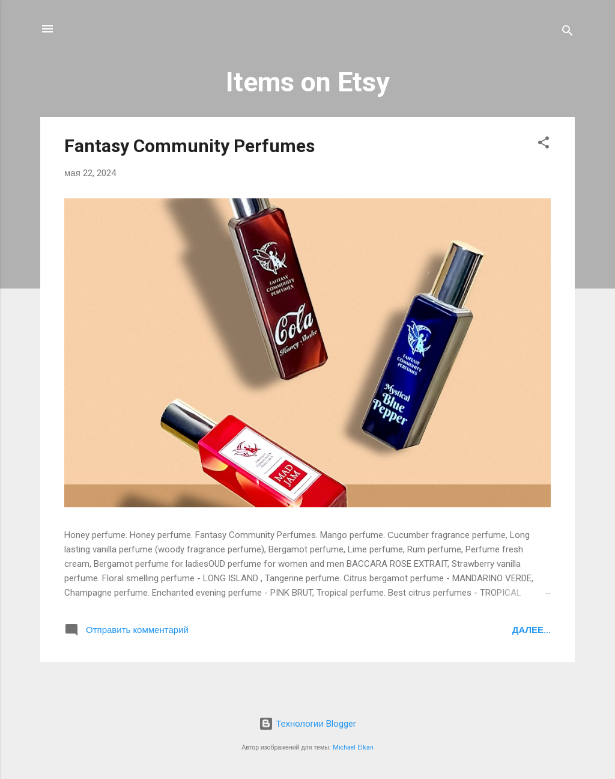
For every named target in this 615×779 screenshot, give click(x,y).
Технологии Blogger (307, 723)
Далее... (531, 630)
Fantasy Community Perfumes (189, 145)
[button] (543, 144)
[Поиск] (567, 32)
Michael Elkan (353, 747)
